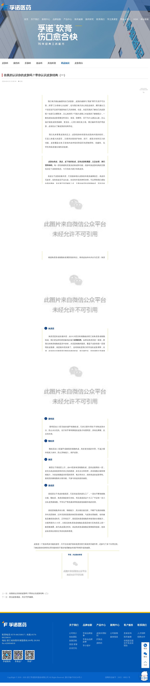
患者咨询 (128, 633)
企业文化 (73, 648)
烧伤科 (16, 63)
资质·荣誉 (73, 644)
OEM (135, 19)
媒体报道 (114, 637)
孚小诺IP (86, 645)
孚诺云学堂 (125, 19)
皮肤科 (5, 63)
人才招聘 (141, 633)
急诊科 (39, 63)
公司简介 (73, 633)
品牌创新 (57, 19)
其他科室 (52, 63)
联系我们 (100, 19)
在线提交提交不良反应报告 (129, 643)
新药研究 (89, 19)
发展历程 (73, 641)
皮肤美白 (79, 63)
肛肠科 (28, 63)
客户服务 (128, 625)
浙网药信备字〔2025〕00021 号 (117, 677)
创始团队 (73, 637)
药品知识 (65, 63)
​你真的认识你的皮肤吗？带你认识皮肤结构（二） (29, 593)
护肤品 (99, 639)
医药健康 (78, 19)
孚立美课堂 (112, 19)
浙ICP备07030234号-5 (73, 677)
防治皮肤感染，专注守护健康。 (22, 597)
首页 (26, 19)
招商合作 (141, 637)
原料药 (99, 643)
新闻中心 (46, 19)
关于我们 (35, 19)
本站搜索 (144, 19)
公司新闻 (114, 633)
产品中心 (68, 19)
